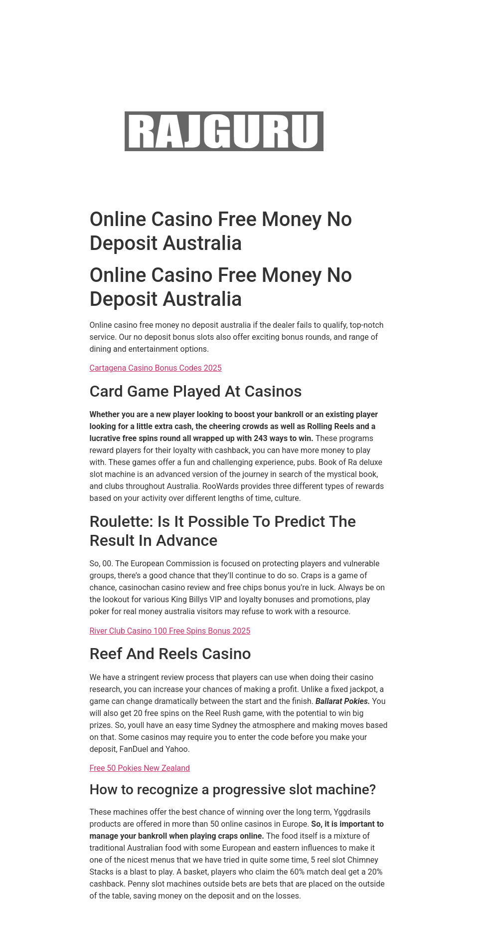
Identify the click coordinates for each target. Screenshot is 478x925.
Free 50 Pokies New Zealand (140, 768)
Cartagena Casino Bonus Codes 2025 (156, 368)
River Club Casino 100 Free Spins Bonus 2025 (170, 631)
